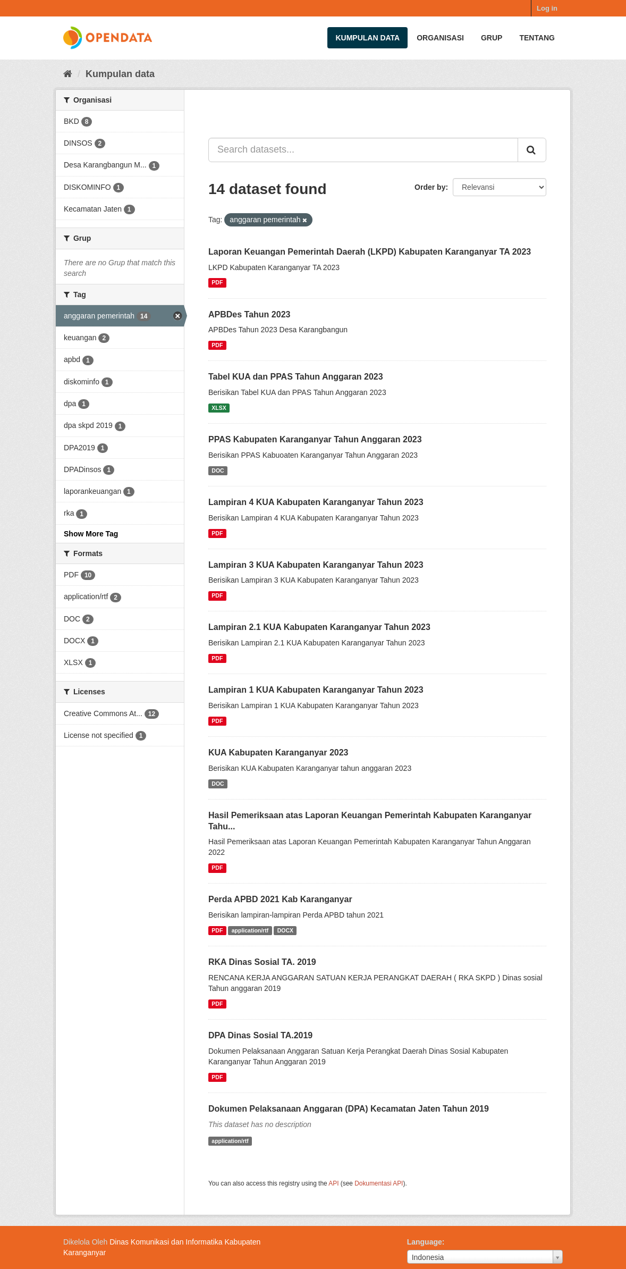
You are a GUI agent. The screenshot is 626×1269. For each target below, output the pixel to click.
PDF (217, 283)
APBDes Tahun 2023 (249, 314)
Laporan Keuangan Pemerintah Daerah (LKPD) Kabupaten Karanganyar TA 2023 (369, 251)
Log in (547, 8)
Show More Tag (91, 534)
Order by (429, 187)
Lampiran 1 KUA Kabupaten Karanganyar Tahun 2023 (316, 689)
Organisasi (440, 37)
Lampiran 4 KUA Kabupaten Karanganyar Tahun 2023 (316, 502)
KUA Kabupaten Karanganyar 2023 (278, 752)
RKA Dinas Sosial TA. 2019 (262, 962)
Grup (491, 37)
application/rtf (250, 930)
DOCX (285, 930)
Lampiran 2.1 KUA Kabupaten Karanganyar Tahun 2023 (319, 627)
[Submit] (532, 150)
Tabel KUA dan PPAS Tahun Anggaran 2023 (295, 376)
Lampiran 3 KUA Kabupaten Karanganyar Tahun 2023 (316, 564)
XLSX (219, 408)
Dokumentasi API (378, 1183)
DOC (218, 470)
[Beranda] (67, 74)
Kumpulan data (367, 37)
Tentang (537, 37)
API (333, 1183)
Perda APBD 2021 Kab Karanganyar (280, 899)
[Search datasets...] (363, 150)
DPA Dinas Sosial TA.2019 (260, 1035)
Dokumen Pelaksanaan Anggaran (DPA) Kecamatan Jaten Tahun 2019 (348, 1108)
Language (424, 1242)
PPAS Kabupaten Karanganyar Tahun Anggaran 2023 (315, 439)
